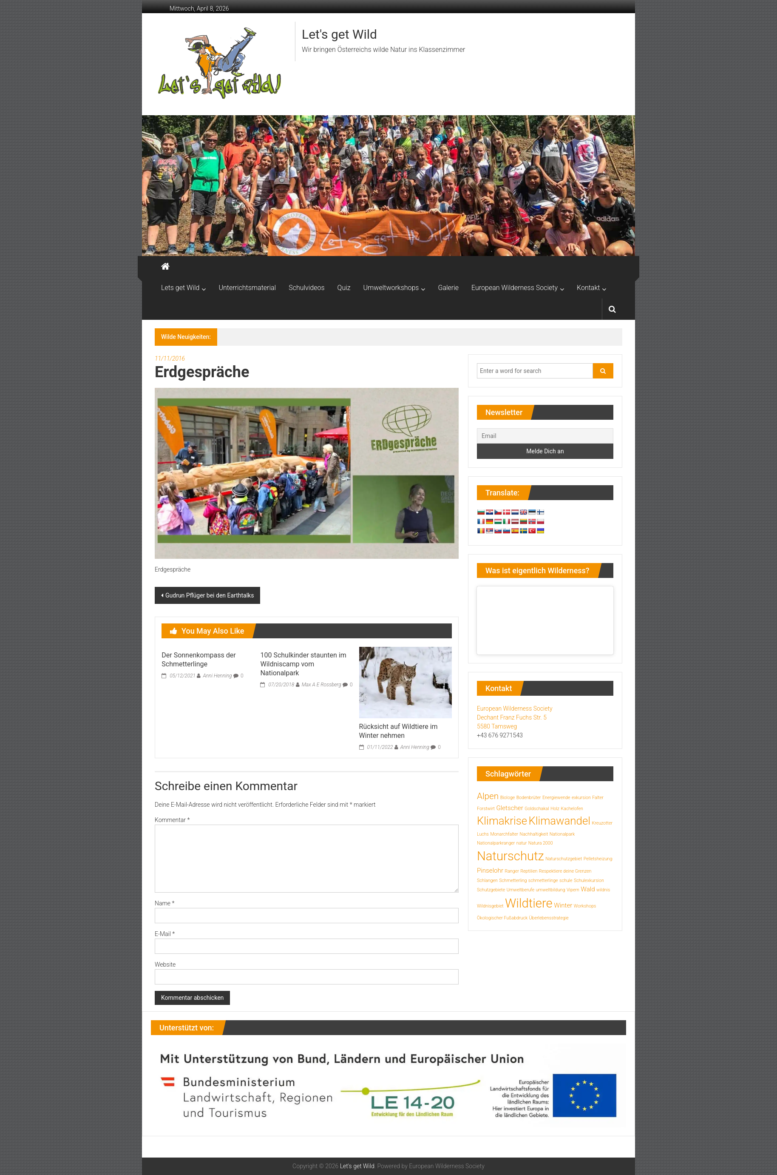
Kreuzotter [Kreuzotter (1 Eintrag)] (602, 823)
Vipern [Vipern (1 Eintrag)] (573, 890)
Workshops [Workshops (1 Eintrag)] (585, 906)
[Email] (545, 436)
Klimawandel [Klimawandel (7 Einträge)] (560, 820)
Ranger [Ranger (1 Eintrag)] (512, 871)
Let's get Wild (339, 34)
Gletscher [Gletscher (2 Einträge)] (509, 808)
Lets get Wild (180, 288)
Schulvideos (306, 288)
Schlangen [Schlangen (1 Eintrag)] (487, 880)
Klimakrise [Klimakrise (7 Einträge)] (502, 820)
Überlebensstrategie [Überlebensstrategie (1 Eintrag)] (549, 918)
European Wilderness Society (514, 288)
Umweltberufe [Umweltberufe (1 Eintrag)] (521, 890)
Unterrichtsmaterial (247, 288)
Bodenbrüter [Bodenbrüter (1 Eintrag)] (528, 797)
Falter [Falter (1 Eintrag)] (597, 797)
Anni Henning (217, 676)
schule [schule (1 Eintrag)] (566, 880)
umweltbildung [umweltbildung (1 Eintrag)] (550, 890)
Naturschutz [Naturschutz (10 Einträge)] (510, 856)
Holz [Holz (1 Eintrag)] (554, 808)
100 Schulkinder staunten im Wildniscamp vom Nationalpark (303, 664)
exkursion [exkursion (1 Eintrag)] (581, 797)
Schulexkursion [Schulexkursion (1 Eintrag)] (589, 880)
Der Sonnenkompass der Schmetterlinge (198, 659)
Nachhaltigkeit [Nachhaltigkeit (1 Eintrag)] (534, 834)
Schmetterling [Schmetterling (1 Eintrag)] (513, 880)
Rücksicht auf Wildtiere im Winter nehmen (398, 731)
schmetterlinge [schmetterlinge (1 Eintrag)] (543, 880)
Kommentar (172, 820)
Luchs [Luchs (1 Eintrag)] (483, 834)
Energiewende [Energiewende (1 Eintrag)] (556, 797)
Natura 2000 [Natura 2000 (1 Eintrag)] (540, 843)
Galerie (448, 288)
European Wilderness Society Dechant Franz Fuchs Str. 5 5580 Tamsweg (515, 717)
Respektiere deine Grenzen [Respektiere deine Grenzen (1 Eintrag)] (565, 871)
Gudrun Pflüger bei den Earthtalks (209, 595)
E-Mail (165, 933)
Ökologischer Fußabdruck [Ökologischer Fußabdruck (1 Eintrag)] (502, 918)
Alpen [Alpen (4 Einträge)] (488, 796)
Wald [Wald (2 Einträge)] (588, 889)
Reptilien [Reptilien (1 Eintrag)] (528, 871)
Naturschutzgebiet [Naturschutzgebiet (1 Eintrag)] (563, 859)
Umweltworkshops (391, 288)
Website (165, 964)
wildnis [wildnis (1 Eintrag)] (603, 890)
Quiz (344, 288)
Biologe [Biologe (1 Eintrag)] (507, 797)
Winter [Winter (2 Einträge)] (563, 905)
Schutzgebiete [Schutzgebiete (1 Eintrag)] (491, 890)
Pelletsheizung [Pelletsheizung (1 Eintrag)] (598, 859)
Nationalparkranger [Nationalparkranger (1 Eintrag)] (496, 843)
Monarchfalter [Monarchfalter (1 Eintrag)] (504, 834)
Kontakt (588, 288)
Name (164, 903)
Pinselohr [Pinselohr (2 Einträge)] (490, 870)
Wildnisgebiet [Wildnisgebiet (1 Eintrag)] (490, 906)
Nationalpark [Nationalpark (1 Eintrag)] (562, 834)
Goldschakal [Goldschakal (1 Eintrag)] (537, 808)
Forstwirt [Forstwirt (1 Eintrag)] (486, 808)
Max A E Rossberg (321, 685)
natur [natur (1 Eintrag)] (521, 843)
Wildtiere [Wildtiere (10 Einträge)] (529, 903)
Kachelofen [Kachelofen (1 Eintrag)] (572, 808)
